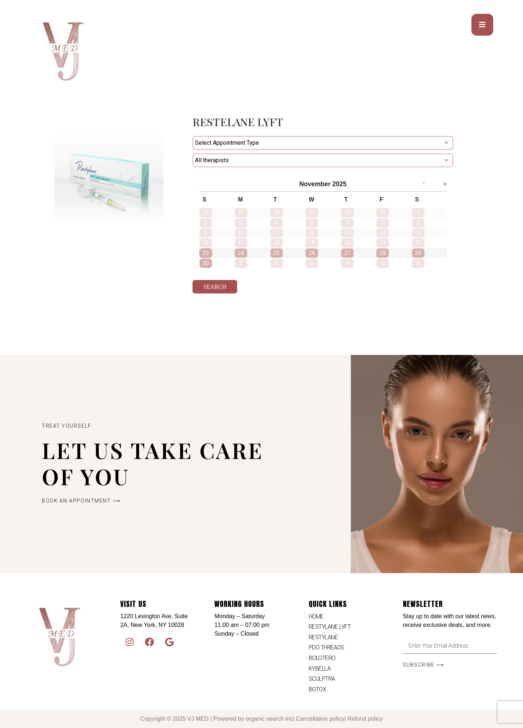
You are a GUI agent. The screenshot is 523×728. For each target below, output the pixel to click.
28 (383, 253)
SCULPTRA (322, 678)
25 (276, 253)
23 (205, 253)
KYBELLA (320, 668)
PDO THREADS (326, 647)
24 (241, 253)
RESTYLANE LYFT (330, 626)
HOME (316, 616)
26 (312, 253)
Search (214, 287)
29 (418, 253)
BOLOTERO (322, 658)
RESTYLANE (323, 637)
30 (205, 263)
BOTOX (318, 689)
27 (347, 253)
